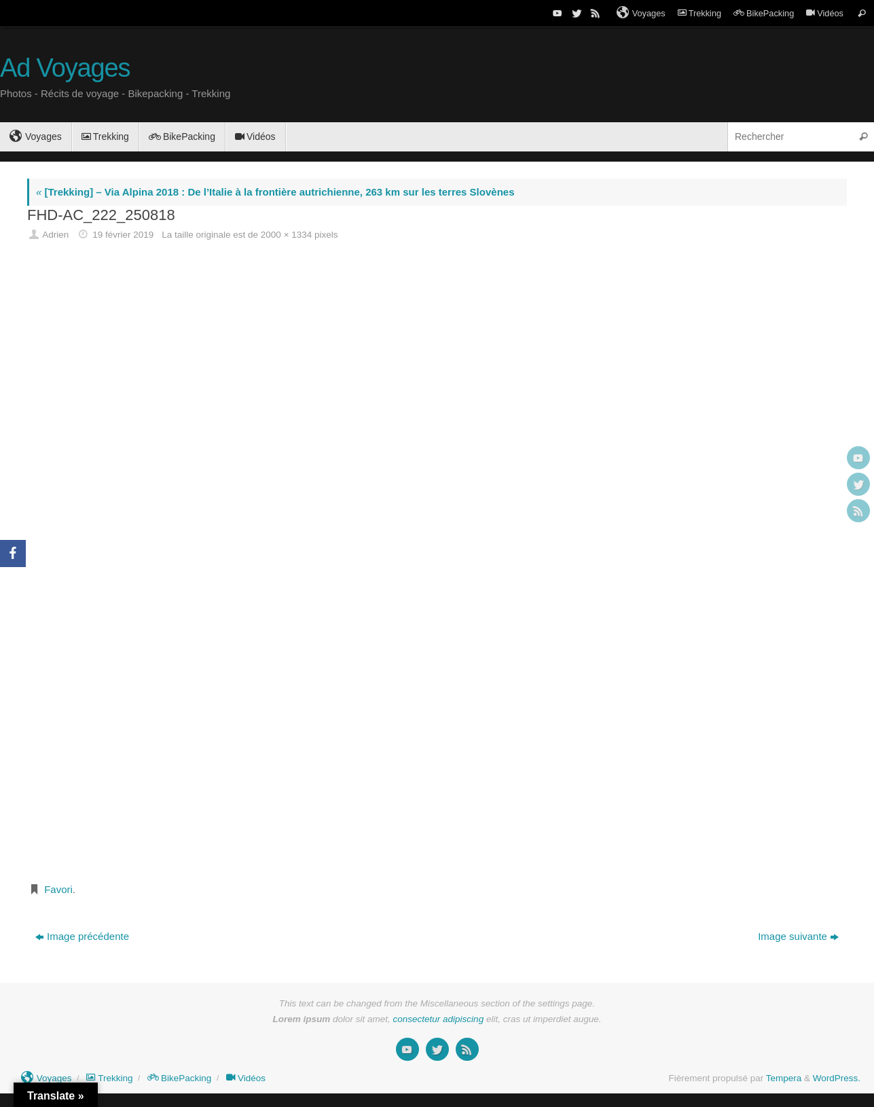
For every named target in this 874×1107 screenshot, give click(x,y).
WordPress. (836, 1078)
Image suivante (798, 936)
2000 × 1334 (286, 235)
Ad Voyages (65, 68)
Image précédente (82, 936)
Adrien (55, 235)
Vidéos (824, 13)
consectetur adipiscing (438, 1019)
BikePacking (763, 13)
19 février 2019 (122, 235)
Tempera (784, 1078)
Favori (58, 889)
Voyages (641, 13)
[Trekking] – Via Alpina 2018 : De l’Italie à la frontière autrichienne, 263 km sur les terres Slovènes (275, 192)
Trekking (699, 13)
